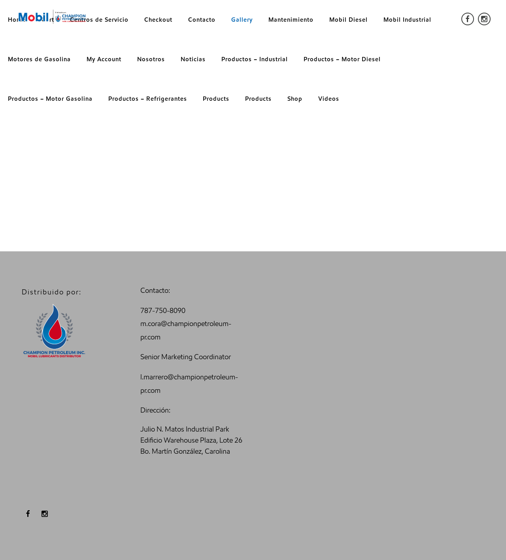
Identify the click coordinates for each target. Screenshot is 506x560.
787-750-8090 (162, 310)
